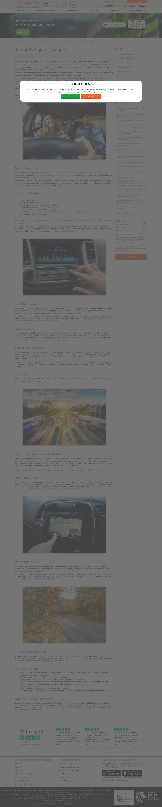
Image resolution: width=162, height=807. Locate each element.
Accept (70, 96)
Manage (91, 96)
